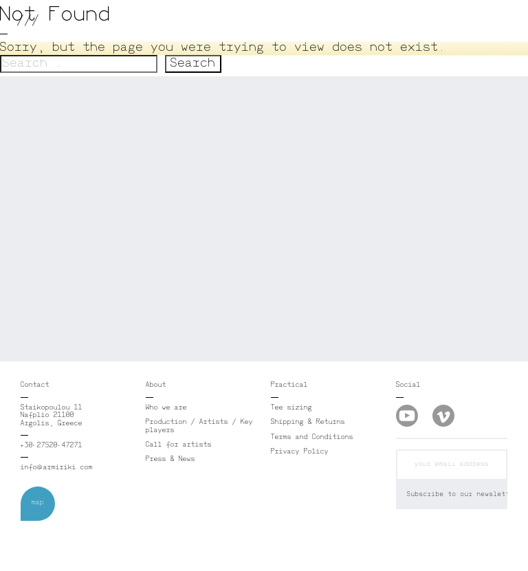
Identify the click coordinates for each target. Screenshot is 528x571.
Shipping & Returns (308, 422)
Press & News (170, 459)
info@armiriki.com (57, 468)
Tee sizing (291, 408)
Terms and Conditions (312, 437)
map (38, 503)
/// (28, 20)
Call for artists (179, 445)
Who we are (166, 408)
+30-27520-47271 (51, 446)
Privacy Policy (300, 452)
